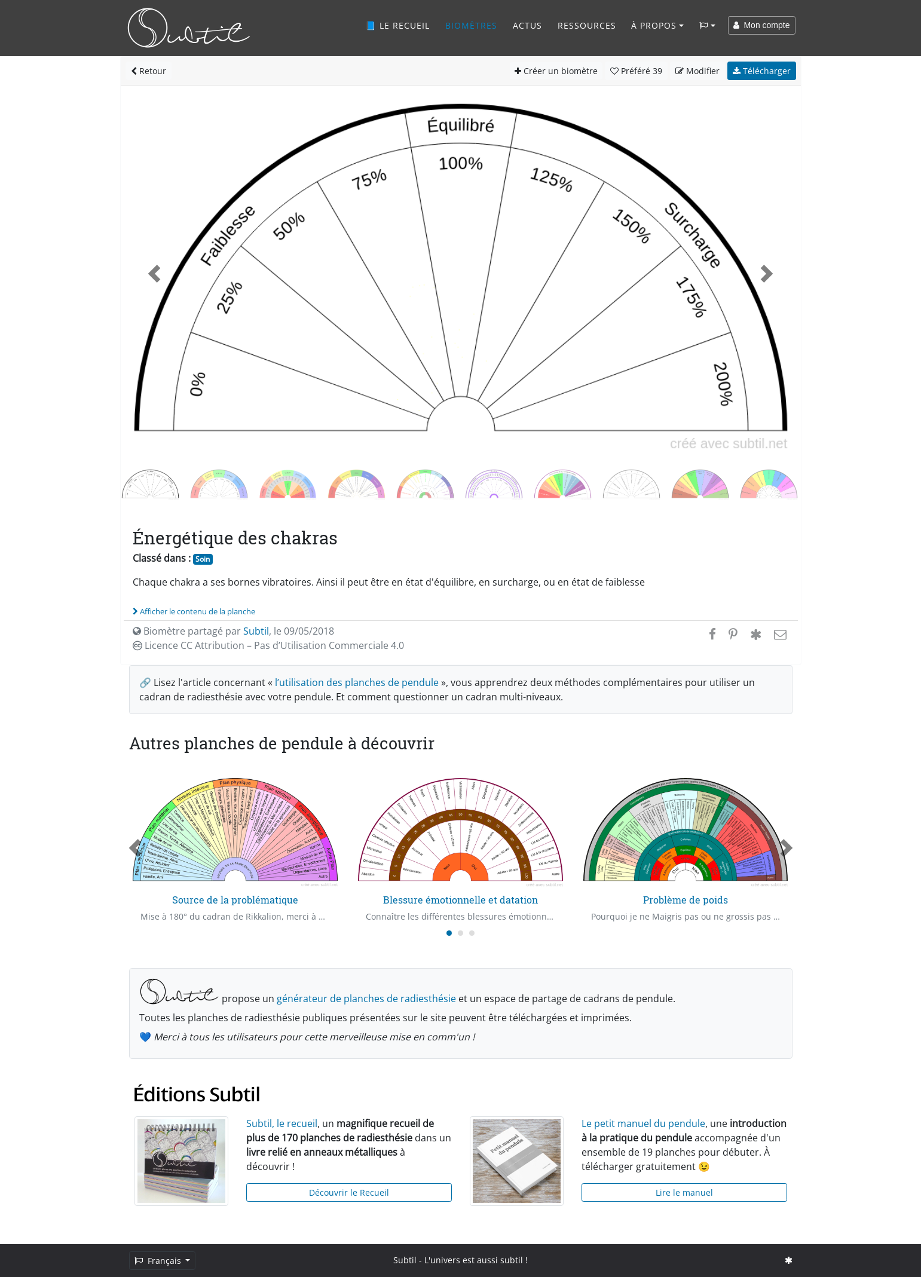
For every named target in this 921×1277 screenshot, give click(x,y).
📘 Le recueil (397, 25)
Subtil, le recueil (281, 1123)
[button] (155, 274)
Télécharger (762, 70)
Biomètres (471, 25)
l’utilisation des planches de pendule (357, 682)
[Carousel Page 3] (472, 933)
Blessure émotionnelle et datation (460, 899)
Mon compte (761, 25)
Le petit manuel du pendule (643, 1123)
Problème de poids (685, 899)
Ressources (587, 25)
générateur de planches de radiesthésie (366, 998)
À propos (654, 25)
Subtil (256, 631)
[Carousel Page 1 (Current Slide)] (449, 933)
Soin (202, 559)
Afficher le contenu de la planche (194, 611)
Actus (527, 25)
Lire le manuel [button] (684, 1192)
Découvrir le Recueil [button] (349, 1192)
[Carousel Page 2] (460, 933)
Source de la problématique (235, 899)
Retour (148, 70)
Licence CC (268, 645)
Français (158, 1260)
